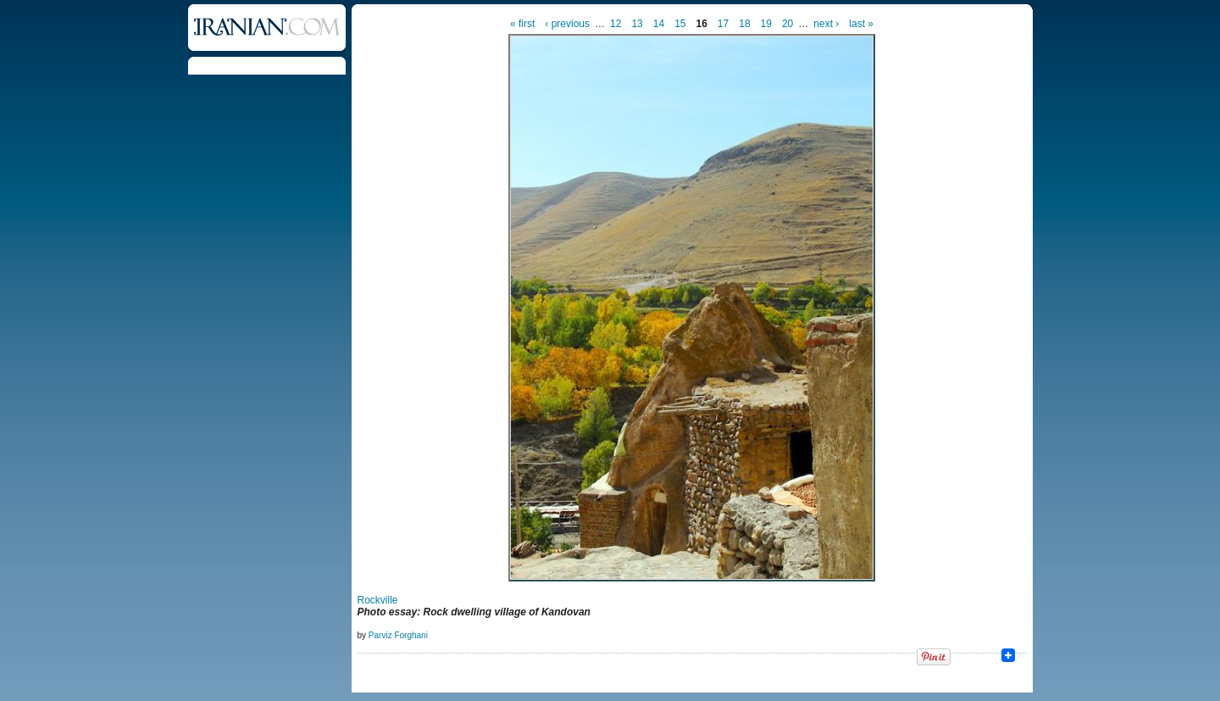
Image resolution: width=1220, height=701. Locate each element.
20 (787, 24)
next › (826, 24)
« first (522, 24)
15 (679, 24)
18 (744, 24)
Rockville (378, 600)
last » (861, 24)
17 (723, 24)
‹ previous (567, 24)
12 (615, 24)
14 (658, 24)
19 (766, 24)
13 (636, 24)
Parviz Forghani (398, 635)
